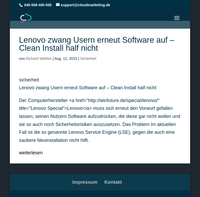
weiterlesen (31, 152)
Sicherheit (88, 58)
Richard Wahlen (39, 58)
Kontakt (113, 182)
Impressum (84, 182)
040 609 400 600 (38, 5)
